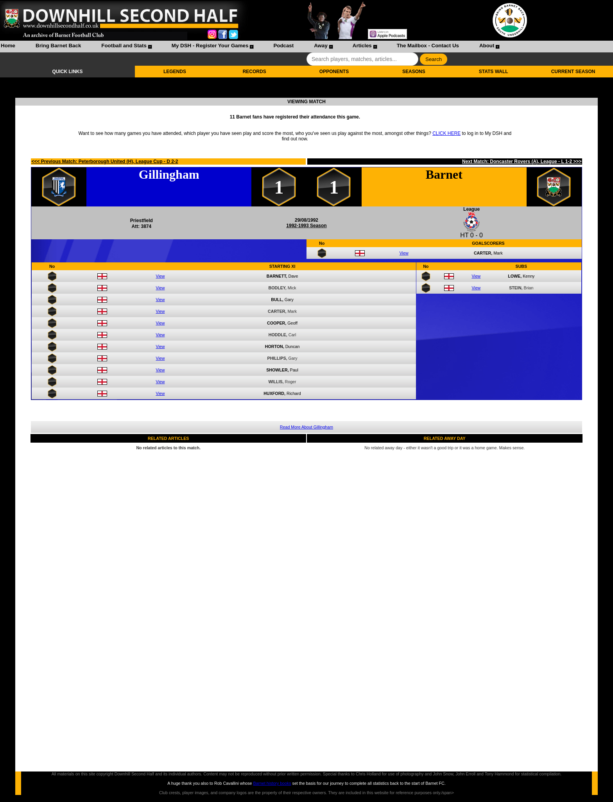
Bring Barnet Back (58, 45)
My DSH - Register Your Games (210, 45)
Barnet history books (272, 783)
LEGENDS (174, 71)
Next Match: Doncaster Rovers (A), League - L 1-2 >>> (522, 161)
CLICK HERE (446, 133)
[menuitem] (8, 46)
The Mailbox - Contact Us (428, 45)
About (487, 45)
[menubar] (250, 46)
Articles (362, 45)
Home (8, 45)
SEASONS (413, 71)
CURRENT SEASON (573, 71)
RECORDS (254, 71)
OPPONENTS (334, 71)
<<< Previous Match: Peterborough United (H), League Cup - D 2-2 (104, 161)
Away (321, 45)
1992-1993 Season (306, 225)
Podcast (283, 45)
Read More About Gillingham (306, 427)
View (404, 253)
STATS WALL (493, 71)
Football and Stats (124, 45)
